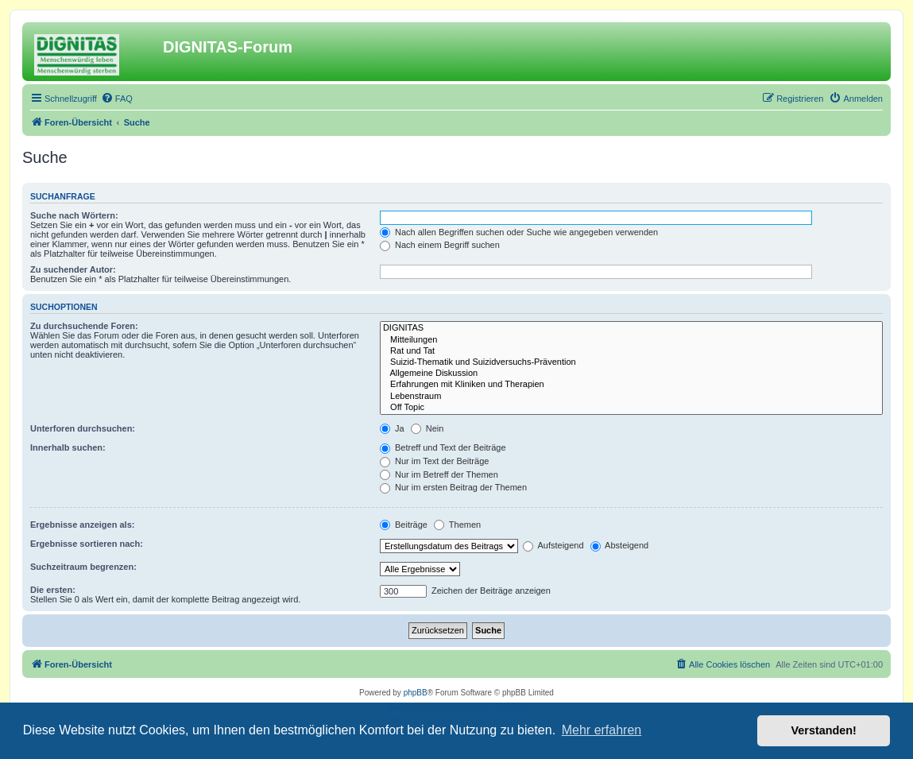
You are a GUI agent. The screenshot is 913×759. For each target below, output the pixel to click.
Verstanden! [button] (824, 730)
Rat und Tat (631, 351)
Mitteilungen (631, 340)
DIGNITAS (631, 328)
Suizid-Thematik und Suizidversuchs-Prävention (631, 362)
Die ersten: (52, 589)
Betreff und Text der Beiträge (443, 447)
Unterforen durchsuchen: (82, 428)
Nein (427, 428)
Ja (392, 428)
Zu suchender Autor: (73, 269)
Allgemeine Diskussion (631, 373)
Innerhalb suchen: (68, 447)
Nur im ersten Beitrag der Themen (453, 487)
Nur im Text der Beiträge (434, 461)
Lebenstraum (631, 396)
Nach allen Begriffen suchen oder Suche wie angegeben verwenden (519, 232)
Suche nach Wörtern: (74, 215)
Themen (457, 524)
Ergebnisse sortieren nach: (86, 543)
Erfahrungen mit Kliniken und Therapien (631, 384)
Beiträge (403, 524)
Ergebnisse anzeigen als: (82, 524)
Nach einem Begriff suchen (440, 245)
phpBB (415, 692)
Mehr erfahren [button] (602, 730)
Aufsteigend (553, 545)
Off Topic (631, 407)
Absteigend (619, 545)
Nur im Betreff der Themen (439, 474)
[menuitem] (117, 98)
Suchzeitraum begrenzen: (83, 566)
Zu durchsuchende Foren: (84, 326)
